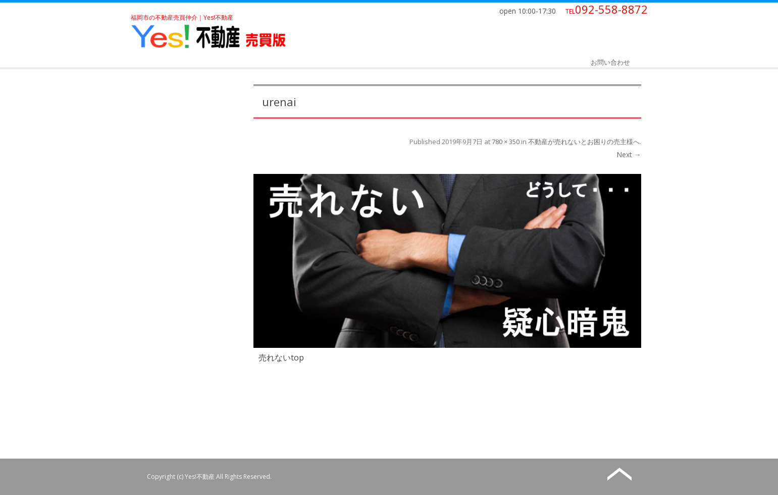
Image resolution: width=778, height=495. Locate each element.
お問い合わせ (610, 62)
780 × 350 (506, 141)
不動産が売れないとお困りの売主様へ (584, 141)
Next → (628, 154)
